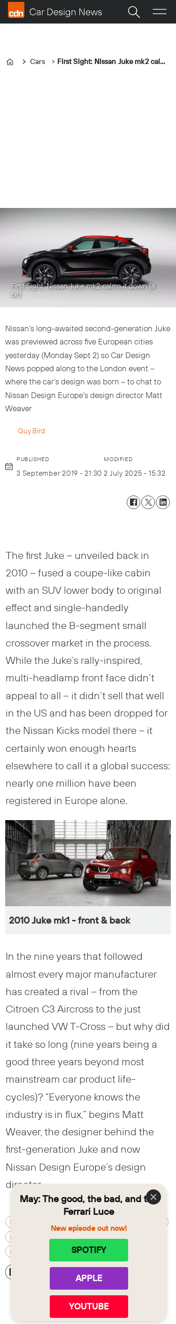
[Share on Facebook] (133, 502)
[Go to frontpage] (55, 10)
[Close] (153, 1196)
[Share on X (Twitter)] (148, 502)
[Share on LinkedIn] (162, 502)
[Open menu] (159, 12)
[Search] (133, 12)
